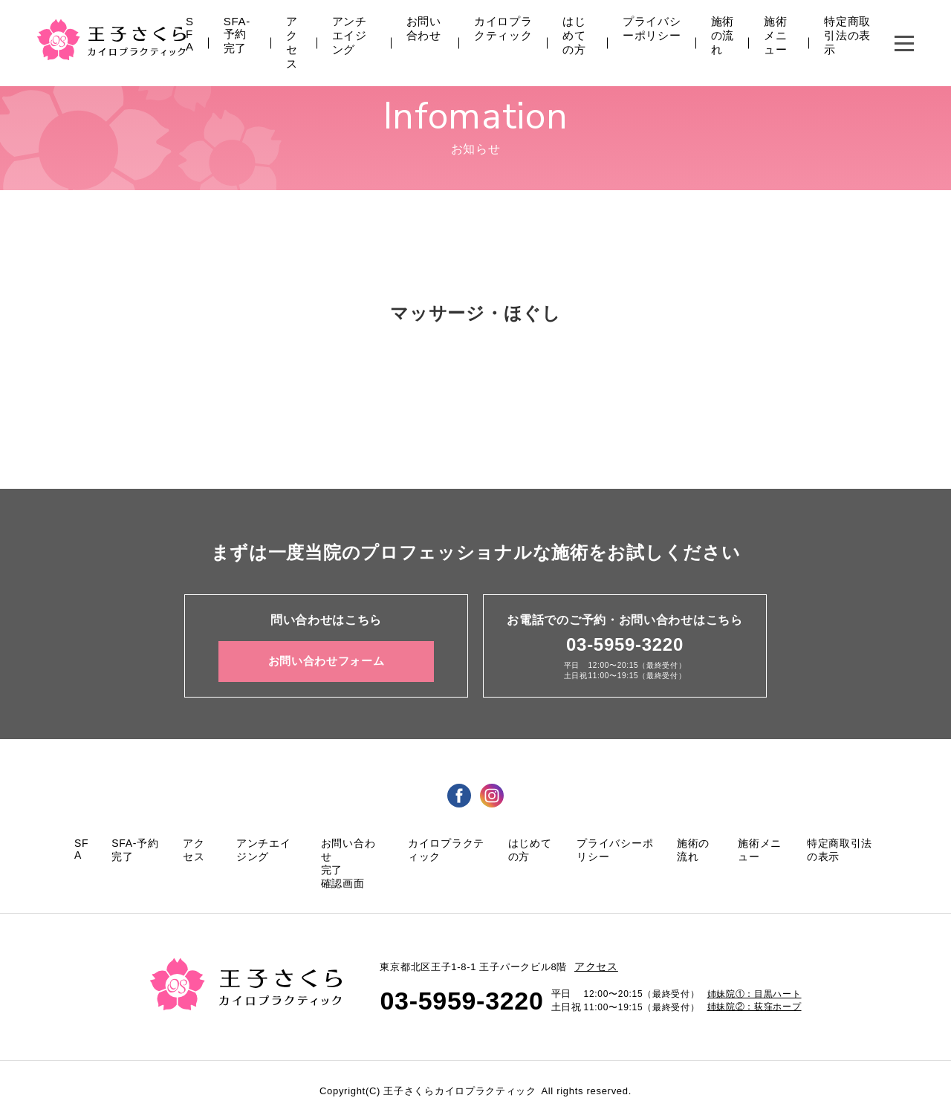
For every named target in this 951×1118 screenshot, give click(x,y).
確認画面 (343, 883)
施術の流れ (722, 35)
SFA (190, 34)
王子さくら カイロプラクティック (111, 39)
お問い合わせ (423, 28)
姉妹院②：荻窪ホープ (754, 1006)
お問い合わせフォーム (326, 660)
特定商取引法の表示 (847, 35)
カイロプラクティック (503, 28)
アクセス (292, 42)
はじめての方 (573, 35)
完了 (332, 870)
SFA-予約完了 (237, 34)
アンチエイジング (349, 35)
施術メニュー (775, 35)
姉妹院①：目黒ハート (754, 994)
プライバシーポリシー (652, 28)
